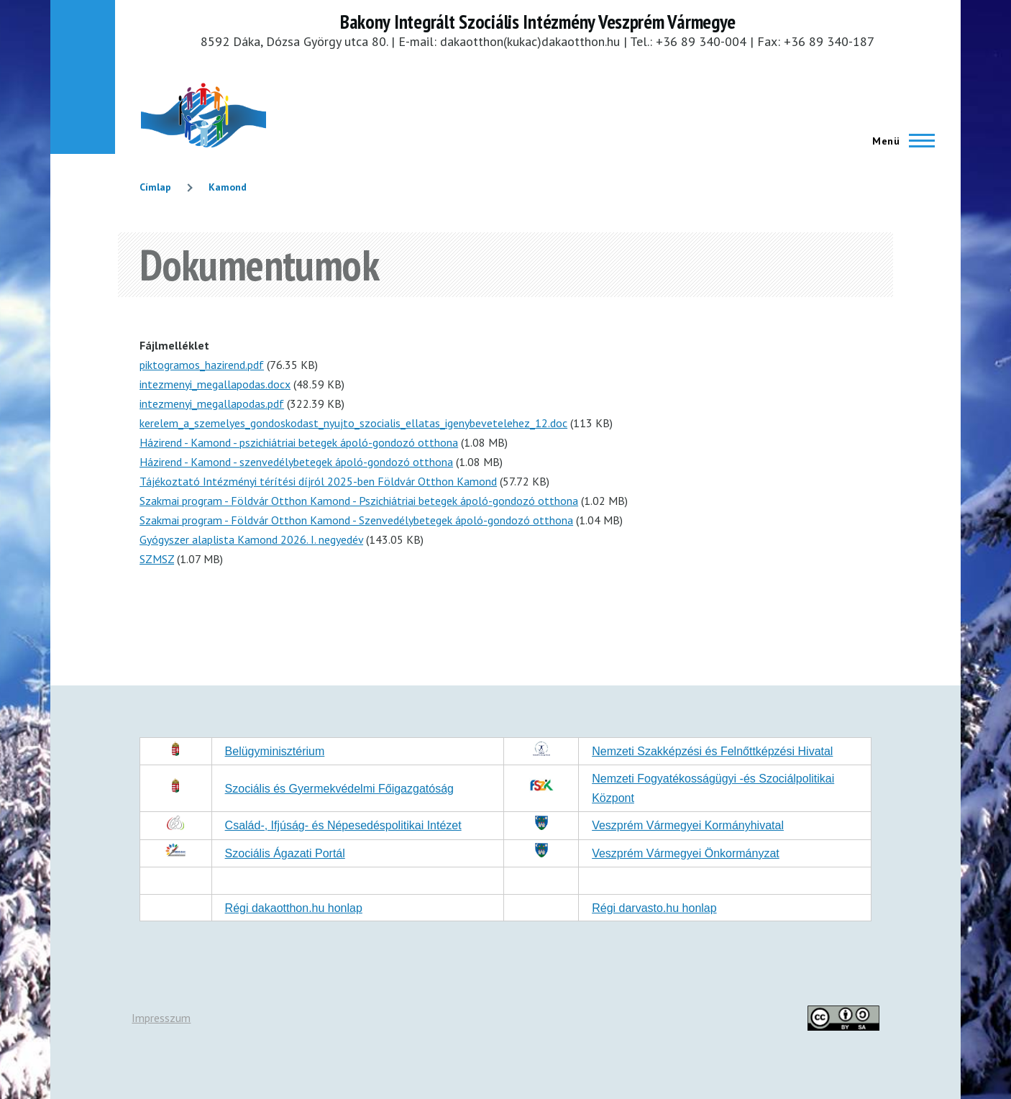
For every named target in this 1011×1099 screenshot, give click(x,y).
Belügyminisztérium (275, 751)
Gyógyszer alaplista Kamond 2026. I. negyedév (251, 539)
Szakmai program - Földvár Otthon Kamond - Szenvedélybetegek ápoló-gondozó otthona (356, 520)
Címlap (155, 187)
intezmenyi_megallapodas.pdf (211, 403)
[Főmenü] (899, 141)
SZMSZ (156, 559)
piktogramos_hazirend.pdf (201, 364)
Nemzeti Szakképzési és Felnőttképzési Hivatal (712, 751)
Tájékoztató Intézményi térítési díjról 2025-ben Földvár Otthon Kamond (318, 481)
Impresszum (161, 1018)
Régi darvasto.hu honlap (654, 908)
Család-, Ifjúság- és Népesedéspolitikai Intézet (343, 825)
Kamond (228, 187)
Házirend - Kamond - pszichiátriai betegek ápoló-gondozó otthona (298, 442)
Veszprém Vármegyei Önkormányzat (685, 853)
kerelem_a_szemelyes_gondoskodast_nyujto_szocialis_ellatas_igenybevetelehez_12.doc (353, 423)
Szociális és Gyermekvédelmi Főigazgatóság (339, 789)
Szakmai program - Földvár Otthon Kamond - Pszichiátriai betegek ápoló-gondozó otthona (358, 500)
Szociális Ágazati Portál (285, 853)
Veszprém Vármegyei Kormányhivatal (688, 825)
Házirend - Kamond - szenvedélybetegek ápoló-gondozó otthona (296, 462)
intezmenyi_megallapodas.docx (215, 384)
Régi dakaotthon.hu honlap (293, 908)
